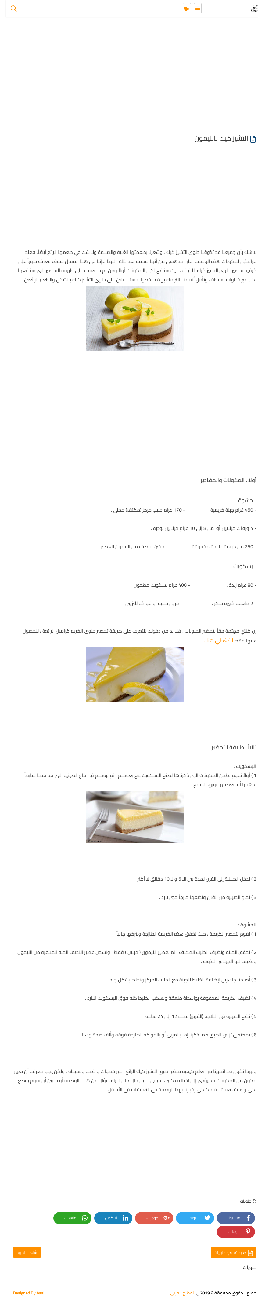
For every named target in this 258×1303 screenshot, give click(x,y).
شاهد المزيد (21, 1252)
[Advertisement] (129, 76)
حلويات (242, 1201)
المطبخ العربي (177, 1293)
